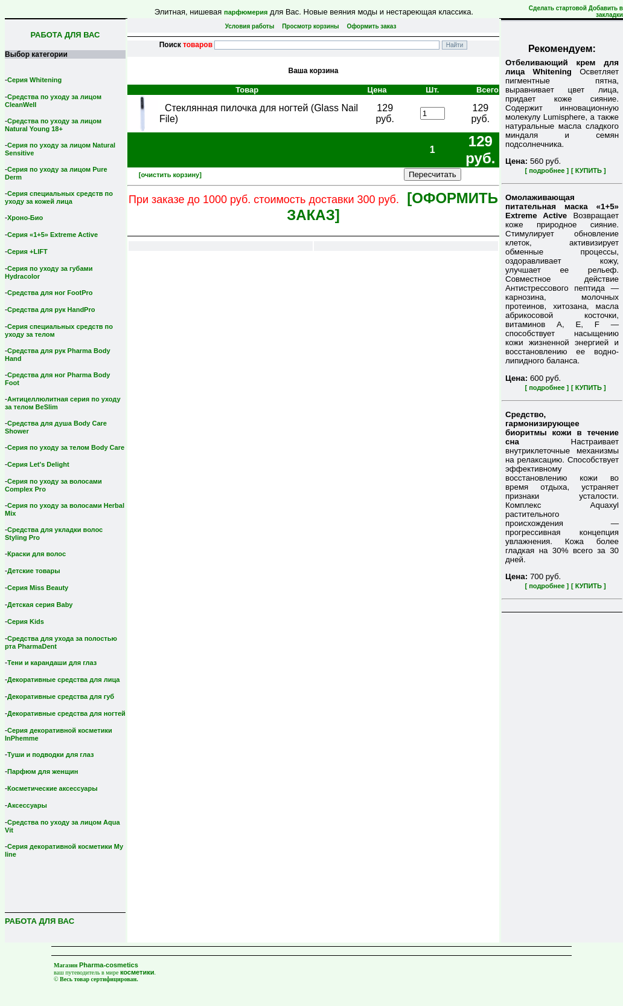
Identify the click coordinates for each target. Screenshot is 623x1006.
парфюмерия (246, 12)
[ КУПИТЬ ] (588, 170)
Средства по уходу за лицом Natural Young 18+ (53, 124)
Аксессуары (27, 805)
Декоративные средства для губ (60, 696)
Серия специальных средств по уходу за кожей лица (59, 197)
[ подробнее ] (547, 170)
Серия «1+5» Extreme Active (52, 234)
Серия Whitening (34, 79)
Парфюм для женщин (42, 771)
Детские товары (33, 570)
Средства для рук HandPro (51, 309)
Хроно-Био (25, 217)
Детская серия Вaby (40, 604)
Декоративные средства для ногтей (66, 713)
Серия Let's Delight (38, 464)
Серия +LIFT (27, 251)
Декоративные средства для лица (63, 679)
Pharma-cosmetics (108, 965)
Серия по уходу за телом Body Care (65, 447)
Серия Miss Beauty (37, 587)
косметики (137, 972)
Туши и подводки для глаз (50, 754)
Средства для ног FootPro (50, 292)
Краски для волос (36, 553)
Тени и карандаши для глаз (52, 662)
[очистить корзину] (170, 174)
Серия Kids (25, 621)
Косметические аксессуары (52, 788)
